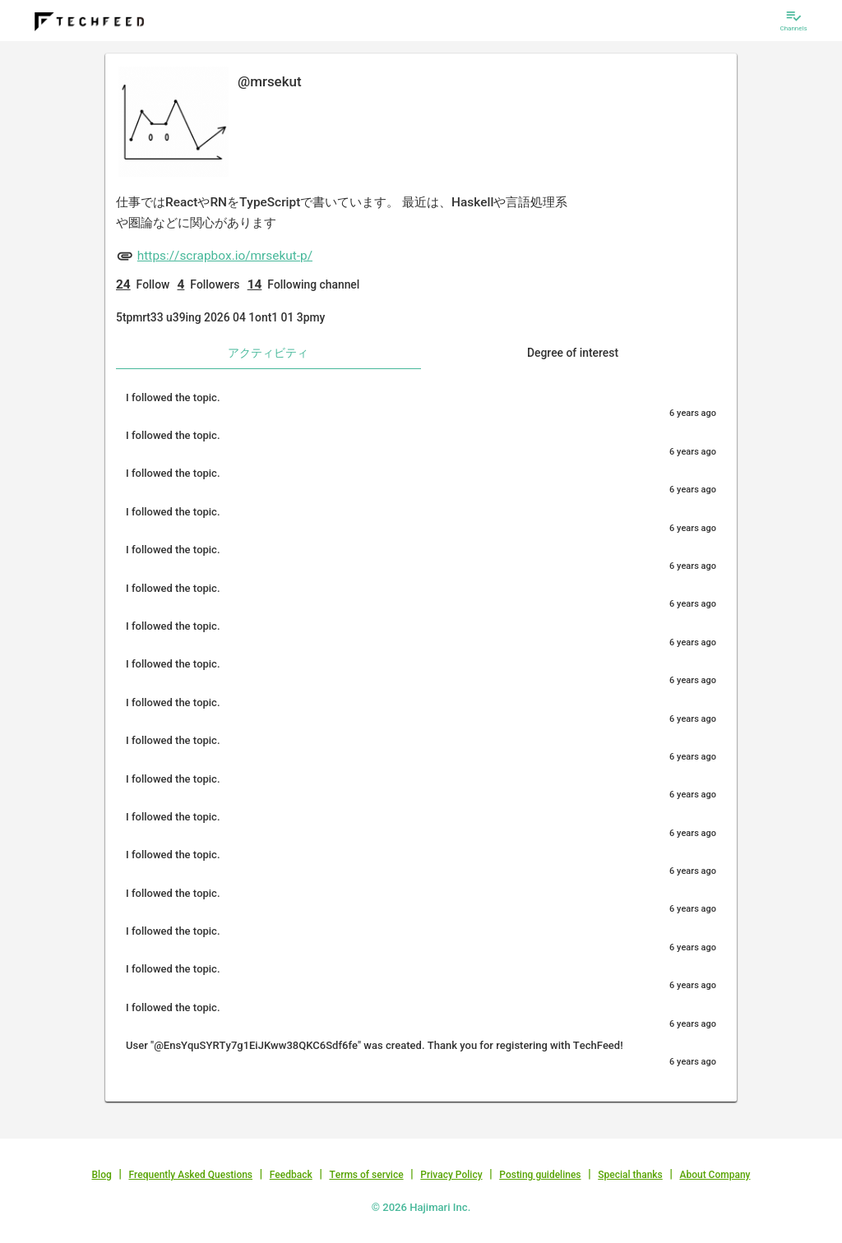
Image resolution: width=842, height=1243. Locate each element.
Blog (102, 1175)
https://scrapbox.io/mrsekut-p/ (224, 255)
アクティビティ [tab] (268, 352)
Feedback (291, 1175)
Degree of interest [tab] (572, 352)
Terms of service (366, 1175)
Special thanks (630, 1175)
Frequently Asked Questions (190, 1175)
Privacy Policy (451, 1175)
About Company (714, 1175)
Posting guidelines (540, 1175)
